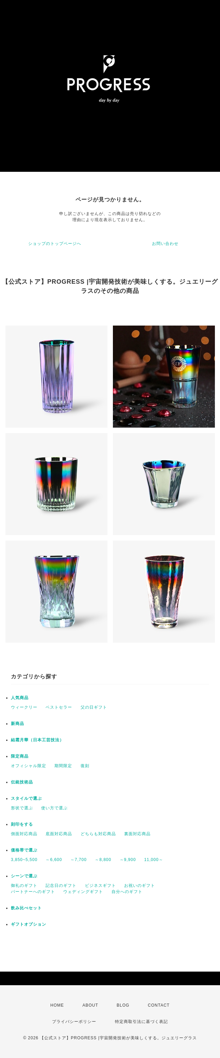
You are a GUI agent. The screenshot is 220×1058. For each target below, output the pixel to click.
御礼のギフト (24, 885)
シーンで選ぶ (24, 876)
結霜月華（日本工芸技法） (37, 740)
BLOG (123, 1005)
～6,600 (54, 859)
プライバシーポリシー (74, 1021)
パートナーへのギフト (33, 891)
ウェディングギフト (83, 891)
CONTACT (159, 1005)
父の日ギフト (94, 707)
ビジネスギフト (100, 885)
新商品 (17, 723)
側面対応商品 (24, 833)
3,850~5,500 (24, 859)
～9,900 (128, 859)
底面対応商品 (59, 833)
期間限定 (63, 765)
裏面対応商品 (137, 833)
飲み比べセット (26, 908)
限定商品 (20, 756)
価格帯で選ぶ (24, 850)
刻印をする (22, 824)
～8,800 (103, 859)
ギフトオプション (28, 924)
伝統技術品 (22, 782)
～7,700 (78, 859)
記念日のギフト (61, 885)
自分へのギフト (127, 891)
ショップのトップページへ (54, 243)
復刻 (85, 765)
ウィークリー (24, 707)
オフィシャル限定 (28, 765)
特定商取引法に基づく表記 (141, 1021)
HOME (57, 1005)
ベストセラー (59, 707)
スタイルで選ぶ (26, 798)
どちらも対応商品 (98, 833)
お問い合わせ (165, 243)
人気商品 (20, 697)
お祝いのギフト (139, 885)
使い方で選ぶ (54, 808)
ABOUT (90, 1005)
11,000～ (153, 859)
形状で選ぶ (22, 808)
